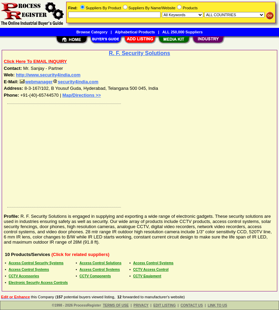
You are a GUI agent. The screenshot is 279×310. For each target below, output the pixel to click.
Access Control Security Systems (36, 263)
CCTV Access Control (150, 269)
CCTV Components (95, 276)
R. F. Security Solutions (139, 53)
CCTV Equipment (147, 276)
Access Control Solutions (101, 263)
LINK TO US (217, 305)
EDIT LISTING (164, 305)
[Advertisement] (138, 154)
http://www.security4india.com (48, 74)
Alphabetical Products (135, 32)
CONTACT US (191, 305)
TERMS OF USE (116, 305)
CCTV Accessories (24, 276)
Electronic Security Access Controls (38, 283)
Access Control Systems (153, 263)
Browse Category (91, 32)
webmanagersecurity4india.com (59, 81)
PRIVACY (141, 305)
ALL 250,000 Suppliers (182, 32)
